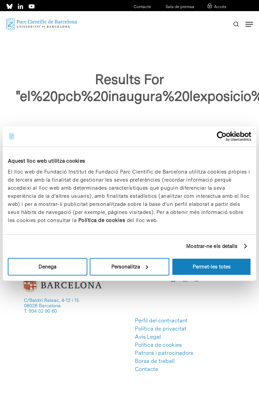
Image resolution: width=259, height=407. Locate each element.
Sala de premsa (179, 6)
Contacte (142, 6)
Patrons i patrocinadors (164, 353)
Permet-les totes (212, 266)
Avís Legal (148, 337)
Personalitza (129, 266)
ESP (211, 15)
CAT (201, 15)
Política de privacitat (160, 329)
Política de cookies (101, 220)
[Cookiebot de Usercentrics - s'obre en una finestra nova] (221, 136)
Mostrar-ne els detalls (211, 246)
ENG (222, 15)
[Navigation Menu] (249, 24)
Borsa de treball (155, 361)
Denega (47, 266)
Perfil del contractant (161, 320)
